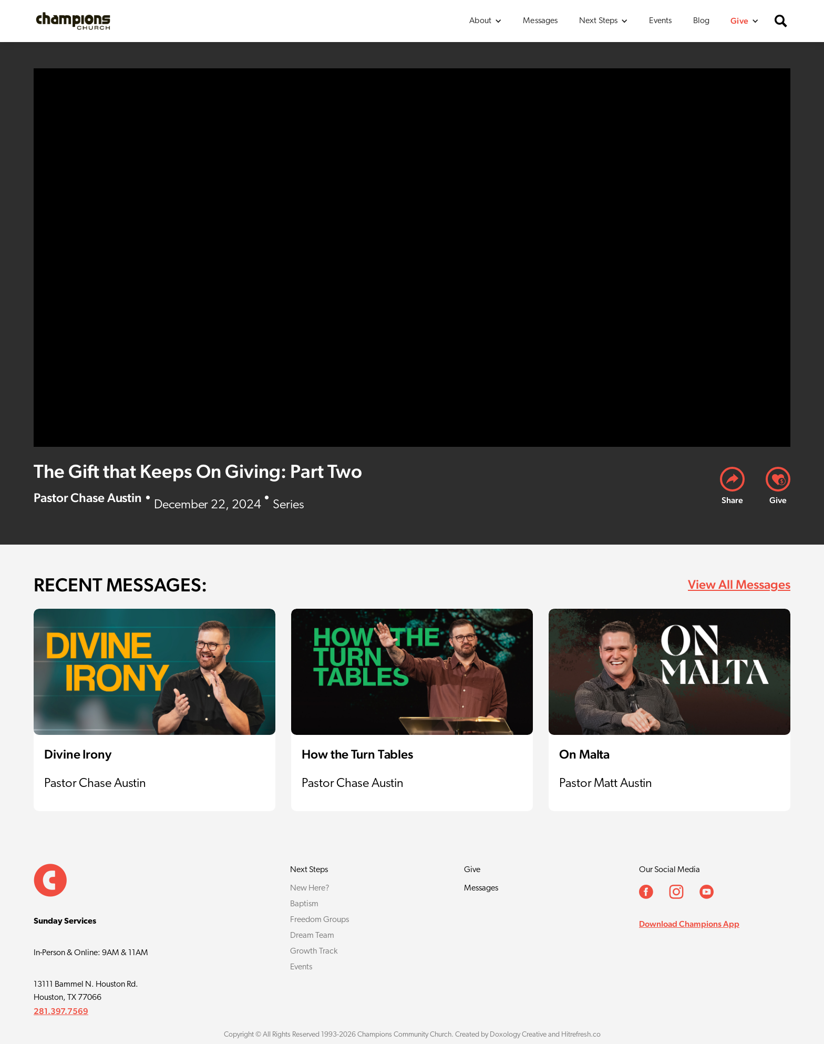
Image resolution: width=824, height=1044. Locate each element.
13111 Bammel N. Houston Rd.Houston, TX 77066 (86, 991)
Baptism (304, 904)
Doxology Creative (518, 1035)
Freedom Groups (319, 920)
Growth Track (313, 951)
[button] (485, 21)
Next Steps (309, 870)
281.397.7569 (61, 1011)
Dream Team (312, 936)
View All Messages (739, 584)
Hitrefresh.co (581, 1035)
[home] (73, 20)
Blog (701, 21)
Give (472, 870)
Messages (540, 21)
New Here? (309, 888)
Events (660, 21)
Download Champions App (689, 924)
